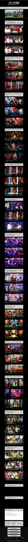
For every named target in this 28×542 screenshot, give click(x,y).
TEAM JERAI (14, 523)
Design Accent (18, 540)
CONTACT (13, 525)
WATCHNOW (8, 525)
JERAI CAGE (20, 523)
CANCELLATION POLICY (14, 535)
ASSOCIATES (8, 523)
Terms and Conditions (14, 530)
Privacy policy (14, 528)
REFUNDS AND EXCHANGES (14, 533)
